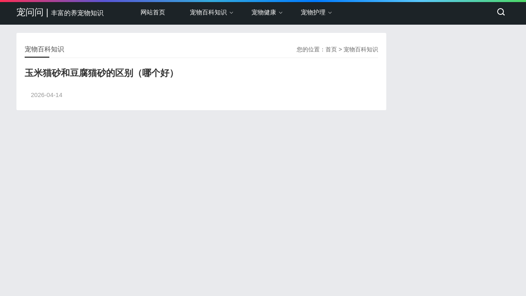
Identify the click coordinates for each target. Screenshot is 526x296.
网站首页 (153, 12)
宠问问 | (60, 12)
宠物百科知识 (208, 12)
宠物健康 (263, 12)
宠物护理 (313, 12)
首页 (331, 49)
